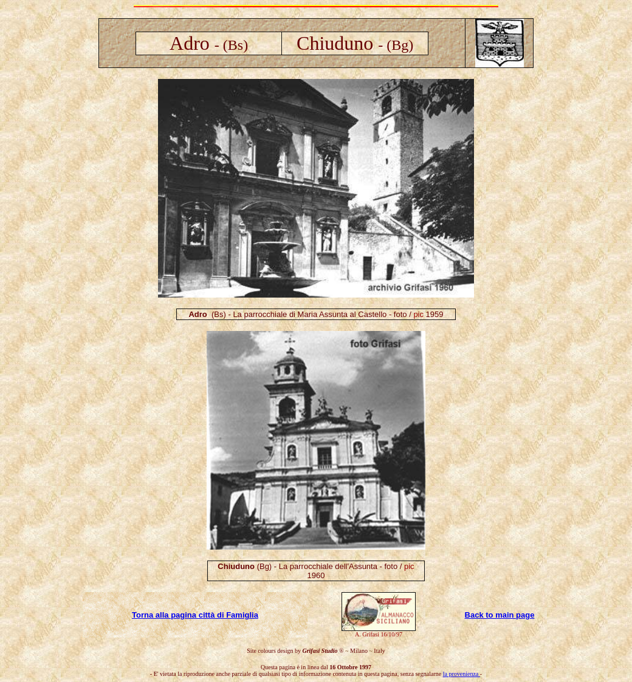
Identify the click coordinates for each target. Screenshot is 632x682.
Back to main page (500, 614)
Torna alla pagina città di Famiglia (195, 614)
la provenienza (461, 673)
